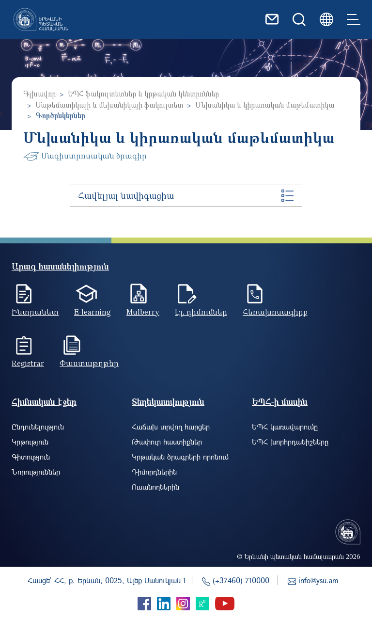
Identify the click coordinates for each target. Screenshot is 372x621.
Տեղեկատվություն (168, 401)
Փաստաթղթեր (89, 363)
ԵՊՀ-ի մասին (280, 401)
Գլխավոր (39, 93)
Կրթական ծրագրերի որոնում (180, 457)
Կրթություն (30, 441)
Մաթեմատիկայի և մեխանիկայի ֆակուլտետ (109, 105)
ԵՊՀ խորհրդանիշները (290, 441)
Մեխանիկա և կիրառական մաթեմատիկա (264, 105)
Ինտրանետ (35, 311)
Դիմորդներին (154, 472)
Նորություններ (36, 472)
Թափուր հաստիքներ (167, 441)
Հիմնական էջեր (44, 401)
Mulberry (142, 311)
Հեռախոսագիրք (275, 311)
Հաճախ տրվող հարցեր (171, 426)
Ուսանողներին (155, 487)
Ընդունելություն (38, 426)
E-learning (92, 311)
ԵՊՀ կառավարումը (285, 426)
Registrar (28, 363)
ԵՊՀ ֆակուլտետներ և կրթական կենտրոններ (143, 93)
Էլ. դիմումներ (201, 311)
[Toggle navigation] (353, 19)
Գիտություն (31, 457)
